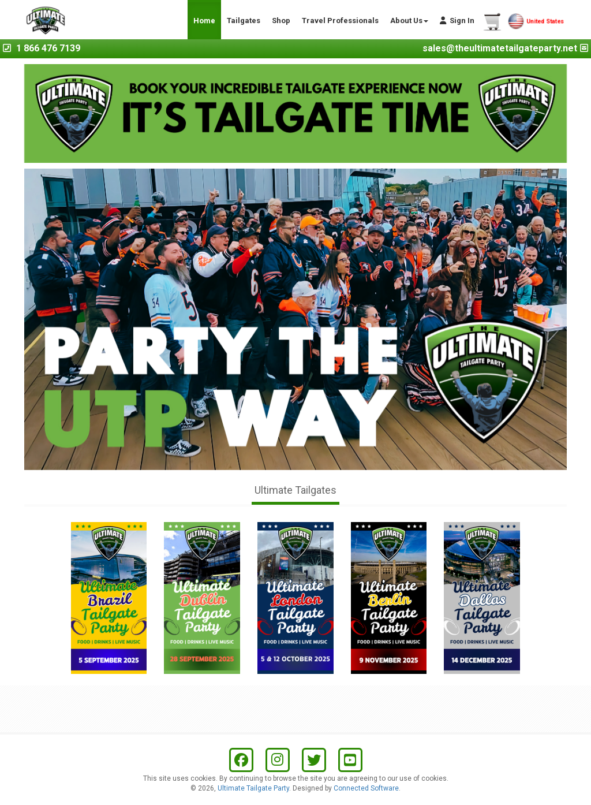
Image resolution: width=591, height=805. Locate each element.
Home (204, 20)
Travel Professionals (340, 20)
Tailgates (243, 20)
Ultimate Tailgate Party (253, 788)
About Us (409, 20)
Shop (281, 20)
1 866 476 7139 (48, 48)
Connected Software (366, 788)
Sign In (457, 20)
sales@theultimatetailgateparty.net (499, 48)
